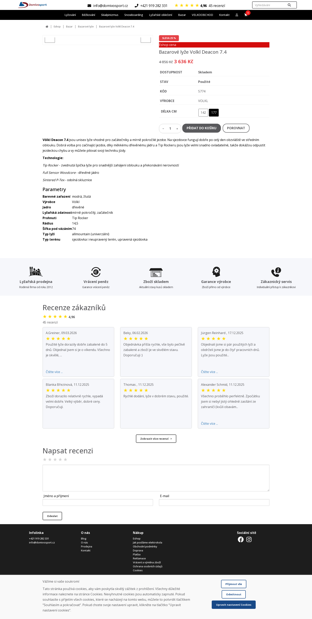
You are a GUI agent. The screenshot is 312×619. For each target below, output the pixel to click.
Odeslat (52, 516)
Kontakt (224, 15)
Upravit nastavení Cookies (233, 604)
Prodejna (86, 546)
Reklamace (139, 558)
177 (213, 112)
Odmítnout (233, 594)
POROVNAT (236, 128)
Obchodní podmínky (145, 546)
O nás (84, 542)
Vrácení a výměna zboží (147, 562)
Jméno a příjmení (56, 496)
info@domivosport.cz (42, 542)
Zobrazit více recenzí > (156, 438)
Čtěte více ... (54, 372)
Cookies (138, 570)
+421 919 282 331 (39, 538)
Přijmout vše (233, 584)
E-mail (164, 496)
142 (203, 112)
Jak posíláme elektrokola (147, 542)
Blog (83, 538)
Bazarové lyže (86, 26)
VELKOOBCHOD (202, 15)
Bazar (69, 26)
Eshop (57, 26)
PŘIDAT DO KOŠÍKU (201, 128)
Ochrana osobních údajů (147, 566)
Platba (136, 554)
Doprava (138, 550)
